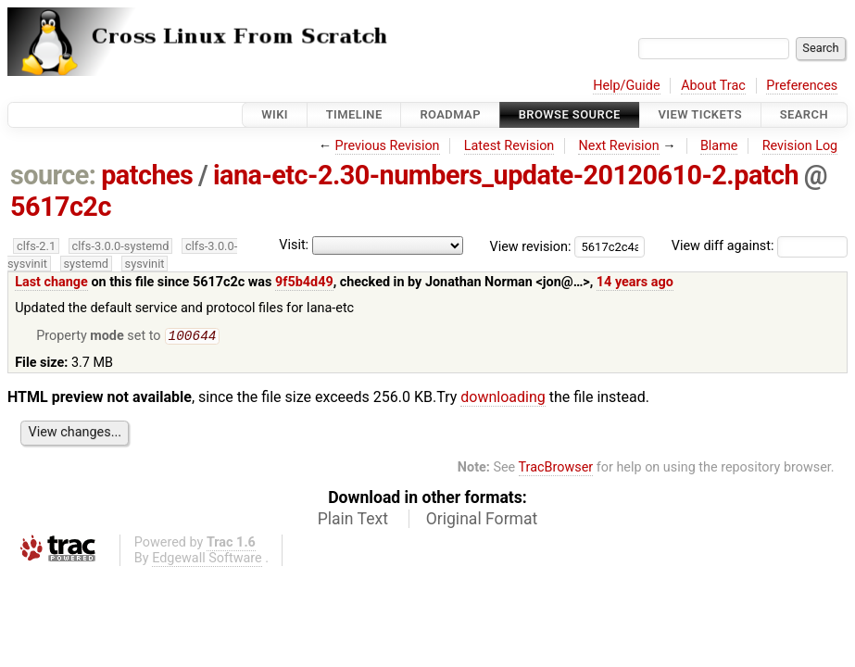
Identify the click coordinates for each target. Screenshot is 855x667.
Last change (51, 282)
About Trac (713, 86)
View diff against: (760, 246)
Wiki (274, 114)
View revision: (531, 246)
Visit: (293, 245)
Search (804, 114)
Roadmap (450, 114)
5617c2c (60, 206)
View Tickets (700, 114)
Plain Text (353, 520)
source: (53, 175)
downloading (502, 399)
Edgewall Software (207, 560)
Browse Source (570, 114)
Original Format (482, 520)
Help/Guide (626, 86)
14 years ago (635, 282)
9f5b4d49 (304, 282)
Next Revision (618, 146)
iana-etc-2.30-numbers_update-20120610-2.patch (505, 175)
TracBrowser (556, 469)
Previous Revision (387, 146)
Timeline (354, 114)
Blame (719, 146)
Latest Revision (509, 146)
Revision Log (800, 146)
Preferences (801, 86)
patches (147, 175)
